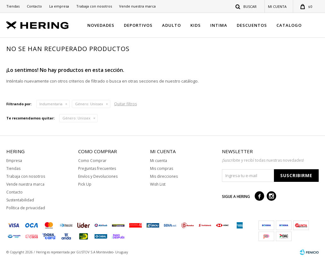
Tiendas (13, 6)
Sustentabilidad (20, 200)
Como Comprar (92, 160)
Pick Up (84, 184)
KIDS (195, 25)
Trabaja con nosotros (94, 6)
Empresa (14, 160)
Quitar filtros (125, 104)
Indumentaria (50, 103)
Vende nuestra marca (137, 6)
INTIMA (218, 25)
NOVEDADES (100, 25)
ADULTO (171, 25)
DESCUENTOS (252, 25)
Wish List (157, 184)
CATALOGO (289, 25)
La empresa (59, 6)
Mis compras (161, 168)
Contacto (34, 6)
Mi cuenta (158, 160)
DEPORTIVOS (138, 25)
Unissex (89, 103)
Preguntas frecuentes (97, 168)
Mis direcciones (164, 176)
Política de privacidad (25, 208)
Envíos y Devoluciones (98, 176)
